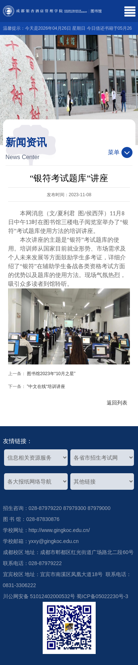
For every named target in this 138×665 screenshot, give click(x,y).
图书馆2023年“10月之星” (51, 373)
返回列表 (117, 403)
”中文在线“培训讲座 (46, 386)
